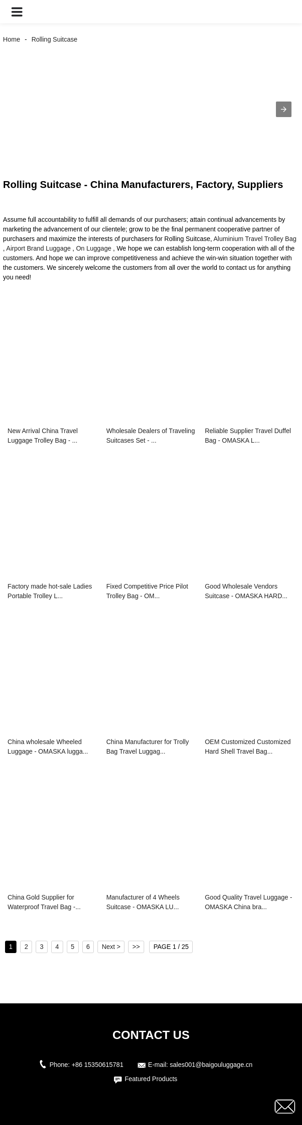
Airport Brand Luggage (38, 248)
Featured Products (150, 1078)
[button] (17, 11)
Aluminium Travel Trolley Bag (254, 238)
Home (11, 39)
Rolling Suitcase (54, 39)
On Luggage (93, 248)
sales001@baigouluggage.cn (211, 1064)
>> (136, 946)
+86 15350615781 (97, 1064)
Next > (111, 946)
